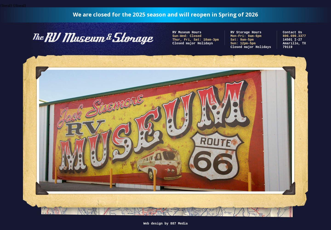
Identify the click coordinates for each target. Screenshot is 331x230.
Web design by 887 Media (165, 223)
